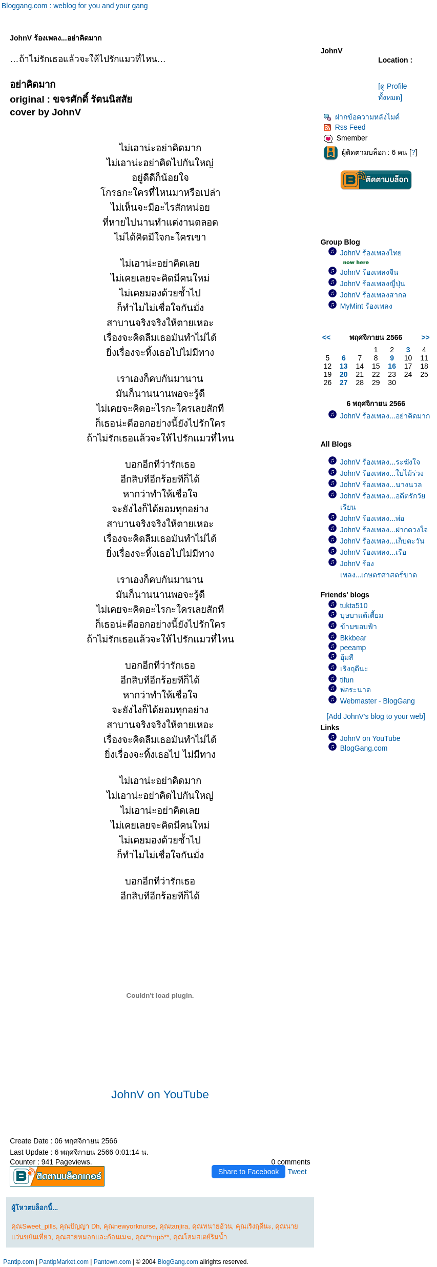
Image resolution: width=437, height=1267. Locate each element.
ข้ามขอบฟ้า (358, 626)
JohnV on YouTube (160, 1094)
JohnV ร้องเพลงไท (371, 253)
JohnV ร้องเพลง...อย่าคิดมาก (385, 416)
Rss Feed (344, 127)
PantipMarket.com (64, 1261)
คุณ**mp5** (152, 1237)
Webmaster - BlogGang (377, 701)
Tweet (296, 1172)
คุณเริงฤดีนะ (254, 1226)
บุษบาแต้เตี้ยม (361, 615)
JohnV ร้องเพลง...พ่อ (372, 518)
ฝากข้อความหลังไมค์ (361, 117)
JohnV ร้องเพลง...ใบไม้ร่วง (382, 473)
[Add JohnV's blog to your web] (375, 716)
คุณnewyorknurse (129, 1226)
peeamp (353, 647)
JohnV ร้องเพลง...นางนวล (381, 484)
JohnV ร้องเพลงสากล (373, 295)
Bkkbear (353, 638)
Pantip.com (18, 1261)
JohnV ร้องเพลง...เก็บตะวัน (382, 541)
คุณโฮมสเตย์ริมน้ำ (200, 1237)
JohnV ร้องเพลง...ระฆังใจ (380, 462)
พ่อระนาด (355, 690)
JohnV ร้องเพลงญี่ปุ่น (373, 283)
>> (425, 337)
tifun (346, 680)
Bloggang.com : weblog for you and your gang (75, 6)
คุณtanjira (173, 1226)
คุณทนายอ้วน (212, 1226)
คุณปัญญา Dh (79, 1226)
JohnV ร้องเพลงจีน (369, 272)
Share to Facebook (248, 1172)
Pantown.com (112, 1261)
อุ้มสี (346, 657)
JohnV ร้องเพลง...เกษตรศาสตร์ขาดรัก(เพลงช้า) (379, 574)
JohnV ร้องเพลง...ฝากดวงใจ (384, 530)
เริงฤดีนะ (354, 669)
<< (326, 337)
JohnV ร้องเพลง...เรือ (373, 552)
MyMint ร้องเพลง (366, 306)
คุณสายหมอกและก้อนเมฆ (93, 1237)
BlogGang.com (364, 748)
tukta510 (354, 605)
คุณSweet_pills (33, 1226)
